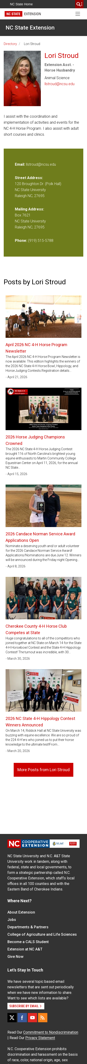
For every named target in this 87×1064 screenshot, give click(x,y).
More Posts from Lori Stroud (43, 769)
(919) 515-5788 (40, 240)
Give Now (15, 956)
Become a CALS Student (28, 942)
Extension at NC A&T (24, 949)
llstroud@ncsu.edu (59, 84)
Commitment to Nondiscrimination (50, 1032)
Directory (10, 44)
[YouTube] (32, 1017)
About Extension (21, 912)
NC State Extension (30, 27)
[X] (12, 1017)
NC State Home (21, 4)
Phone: (21, 240)
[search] (79, 4)
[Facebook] (22, 1017)
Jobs (11, 919)
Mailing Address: (29, 209)
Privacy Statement (40, 1038)
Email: (20, 164)
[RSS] (42, 1017)
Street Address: (29, 178)
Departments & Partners (27, 927)
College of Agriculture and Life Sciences (42, 934)
